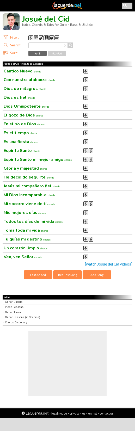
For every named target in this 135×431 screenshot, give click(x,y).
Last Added (38, 275)
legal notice (59, 413)
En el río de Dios (24, 124)
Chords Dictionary (16, 322)
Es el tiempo (20, 133)
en (90, 413)
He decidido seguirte (29, 177)
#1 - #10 (57, 53)
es (83, 413)
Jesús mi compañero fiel (32, 186)
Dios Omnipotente (26, 106)
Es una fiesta (21, 142)
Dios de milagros (25, 88)
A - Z (37, 53)
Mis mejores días (25, 213)
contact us (107, 413)
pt (95, 413)
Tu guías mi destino (27, 239)
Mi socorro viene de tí (29, 204)
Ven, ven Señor (23, 257)
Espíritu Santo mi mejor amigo (38, 159)
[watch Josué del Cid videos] (108, 264)
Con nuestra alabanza (29, 80)
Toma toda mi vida (26, 230)
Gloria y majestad (25, 168)
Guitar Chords (13, 302)
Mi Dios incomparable (29, 195)
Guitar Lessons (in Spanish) (22, 317)
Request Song (67, 275)
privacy (74, 413)
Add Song (96, 275)
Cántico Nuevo (22, 71)
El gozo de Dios (23, 115)
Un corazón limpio (25, 248)
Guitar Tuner (13, 312)
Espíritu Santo (22, 150)
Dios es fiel (19, 97)
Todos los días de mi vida (33, 221)
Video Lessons (14, 307)
